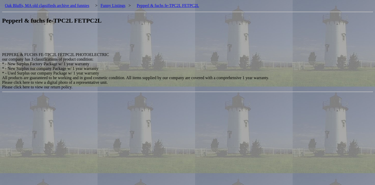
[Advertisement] (95, 40)
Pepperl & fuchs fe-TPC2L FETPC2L (168, 5)
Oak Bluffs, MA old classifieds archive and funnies (47, 5)
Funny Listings (113, 5)
